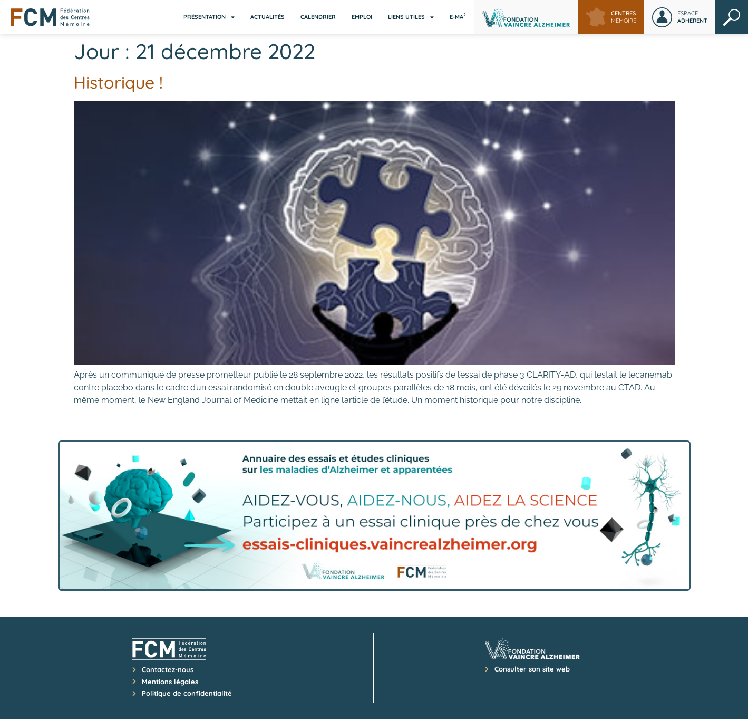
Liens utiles (411, 17)
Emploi (362, 17)
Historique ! (118, 82)
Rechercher (731, 17)
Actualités (267, 17)
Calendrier (318, 17)
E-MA (458, 16)
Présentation (209, 17)
